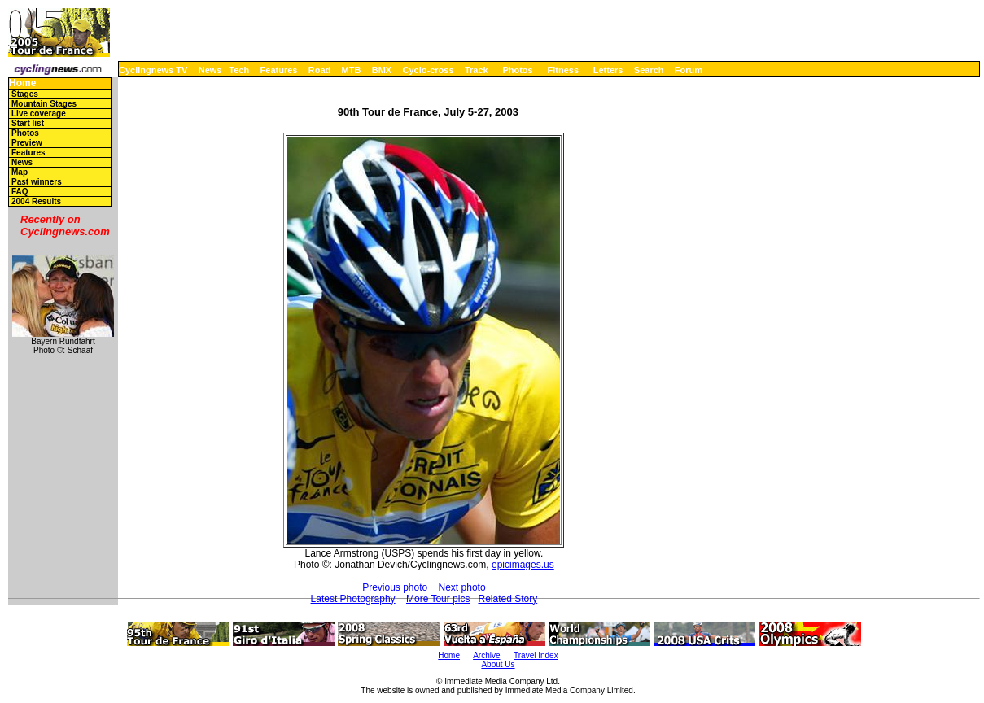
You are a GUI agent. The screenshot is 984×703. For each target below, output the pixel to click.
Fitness (563, 70)
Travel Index (536, 655)
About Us (497, 664)
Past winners (36, 181)
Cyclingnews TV (153, 70)
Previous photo (394, 587)
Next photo (462, 587)
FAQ (19, 191)
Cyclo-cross (428, 70)
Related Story (507, 599)
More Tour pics (438, 599)
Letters (608, 70)
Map (19, 172)
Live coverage (38, 113)
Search (649, 70)
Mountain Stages (44, 103)
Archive (486, 655)
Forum (688, 70)
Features (279, 70)
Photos (517, 70)
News (210, 70)
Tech (239, 70)
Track (476, 70)
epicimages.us (523, 564)
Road (319, 70)
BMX (381, 70)
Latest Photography (353, 599)
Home (22, 83)
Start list (27, 123)
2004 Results (36, 201)
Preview (26, 142)
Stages (24, 94)
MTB (351, 70)
